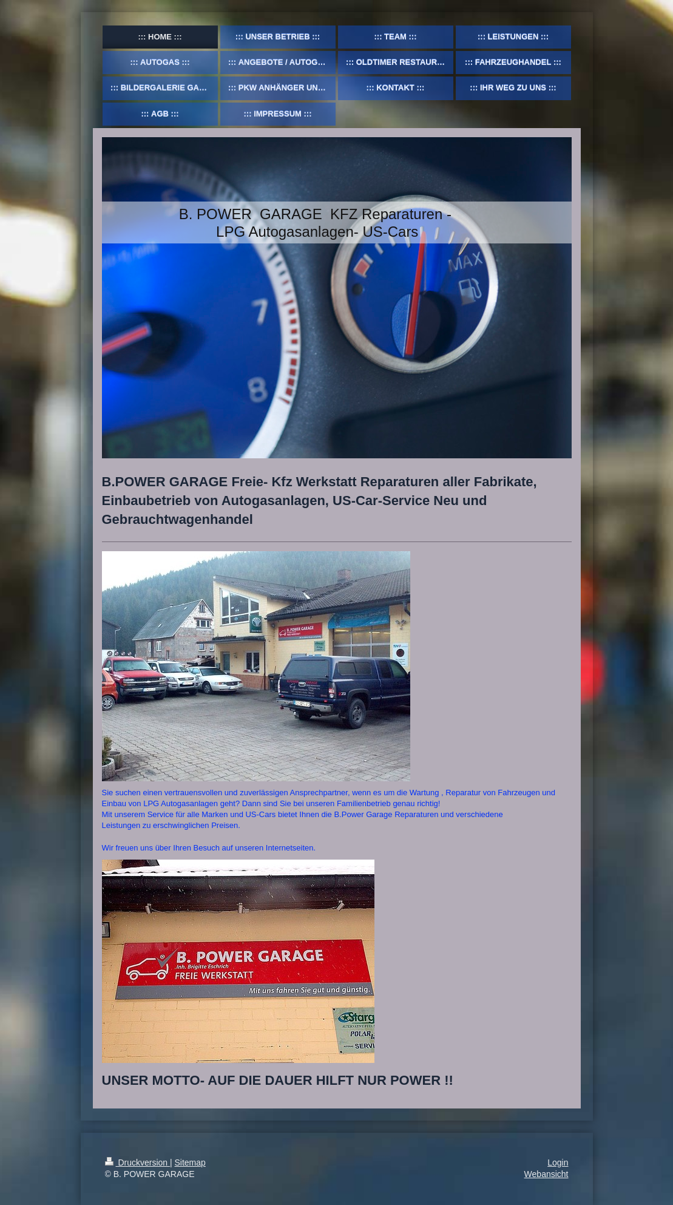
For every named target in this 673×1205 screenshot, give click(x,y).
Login (557, 1162)
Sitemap (190, 1162)
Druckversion (137, 1162)
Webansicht (546, 1174)
